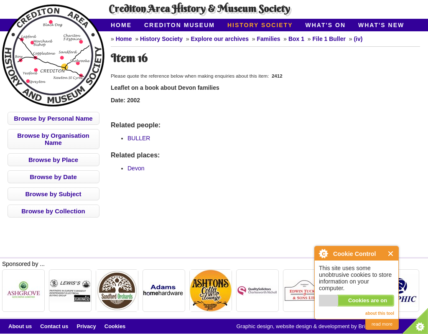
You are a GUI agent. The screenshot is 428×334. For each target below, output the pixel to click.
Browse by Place (53, 159)
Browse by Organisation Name (53, 139)
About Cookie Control (323, 253)
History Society (260, 25)
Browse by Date (53, 176)
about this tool (379, 313)
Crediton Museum (179, 25)
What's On (326, 25)
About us (20, 326)
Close (391, 253)
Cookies (115, 326)
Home (121, 25)
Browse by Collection (53, 211)
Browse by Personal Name (53, 118)
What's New (381, 25)
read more (382, 323)
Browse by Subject (53, 193)
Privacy (86, 326)
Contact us (54, 326)
